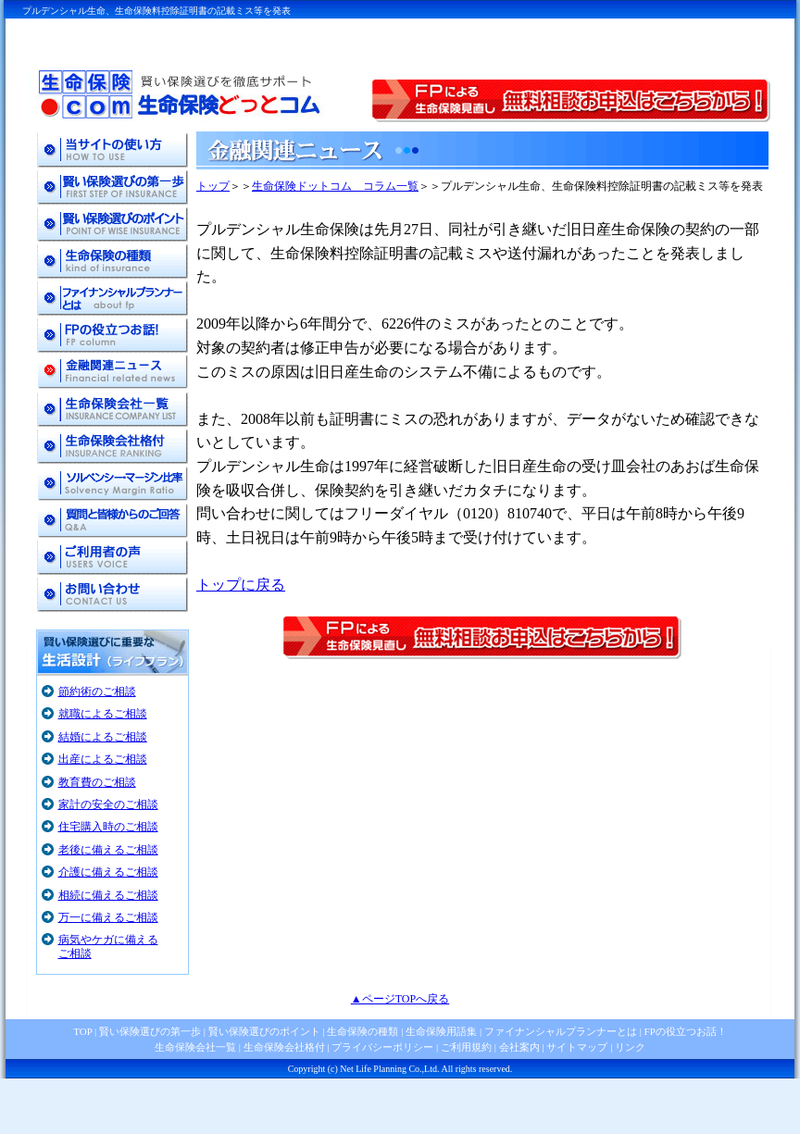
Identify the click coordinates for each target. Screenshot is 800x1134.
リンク (630, 1047)
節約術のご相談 (97, 691)
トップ (213, 186)
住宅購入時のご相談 (108, 826)
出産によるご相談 (102, 759)
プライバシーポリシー (382, 1047)
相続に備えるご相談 (108, 895)
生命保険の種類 (362, 1031)
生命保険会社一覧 (195, 1047)
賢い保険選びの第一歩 (150, 1031)
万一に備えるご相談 (108, 917)
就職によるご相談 (102, 713)
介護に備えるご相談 (108, 872)
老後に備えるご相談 (108, 849)
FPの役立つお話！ (684, 1031)
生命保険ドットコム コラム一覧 (335, 186)
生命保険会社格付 (284, 1047)
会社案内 (519, 1047)
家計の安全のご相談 (108, 804)
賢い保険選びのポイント (263, 1031)
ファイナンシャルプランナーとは (560, 1031)
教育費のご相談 (97, 782)
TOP (82, 1031)
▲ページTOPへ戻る (400, 998)
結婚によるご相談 (102, 736)
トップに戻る (240, 584)
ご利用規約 (466, 1047)
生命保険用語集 (441, 1031)
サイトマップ (576, 1047)
